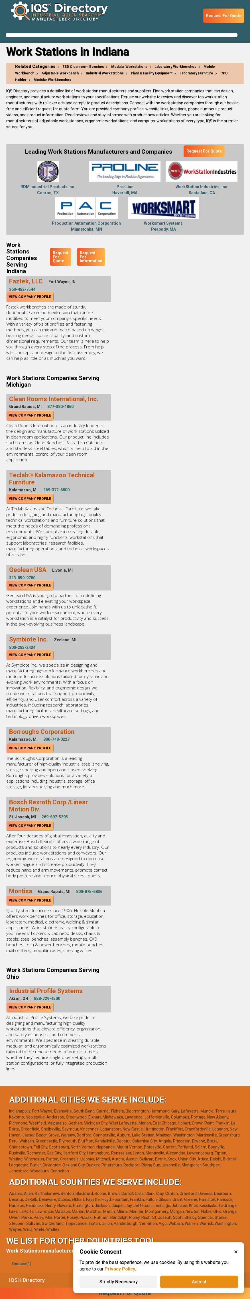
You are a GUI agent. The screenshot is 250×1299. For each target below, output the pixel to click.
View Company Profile (30, 297)
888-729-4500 (47, 998)
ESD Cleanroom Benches (83, 67)
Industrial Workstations (105, 73)
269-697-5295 (55, 817)
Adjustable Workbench (60, 73)
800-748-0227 (56, 739)
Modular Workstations (129, 67)
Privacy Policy (120, 1269)
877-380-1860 (60, 406)
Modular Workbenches (52, 80)
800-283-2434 (22, 647)
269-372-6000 (56, 490)
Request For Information (91, 257)
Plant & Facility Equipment (151, 73)
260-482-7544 (22, 289)
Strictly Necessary (118, 1281)
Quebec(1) (21, 1263)
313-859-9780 (22, 578)
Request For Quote (223, 15)
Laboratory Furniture (196, 73)
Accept (199, 1281)
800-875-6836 (89, 891)
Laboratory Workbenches (175, 67)
